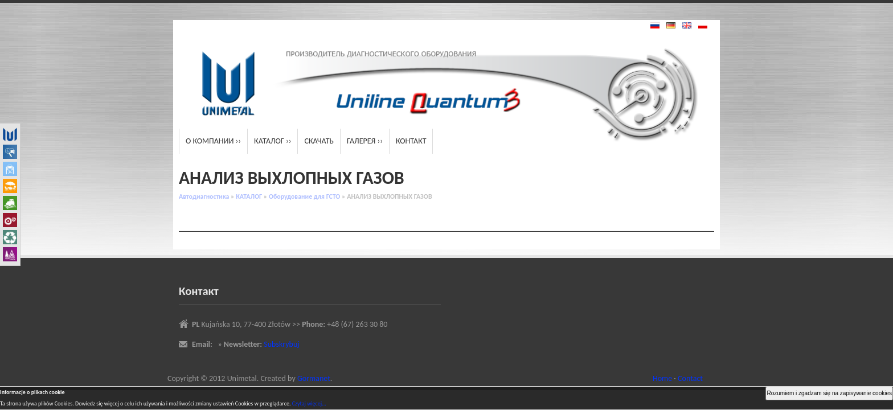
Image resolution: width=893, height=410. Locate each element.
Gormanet (313, 378)
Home (662, 378)
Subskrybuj (281, 344)
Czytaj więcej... (309, 403)
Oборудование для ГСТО (304, 196)
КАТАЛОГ (249, 196)
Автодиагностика (204, 196)
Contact (690, 378)
